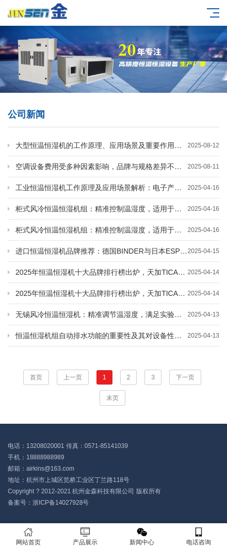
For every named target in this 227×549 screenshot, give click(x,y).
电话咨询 (198, 536)
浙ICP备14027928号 (61, 502)
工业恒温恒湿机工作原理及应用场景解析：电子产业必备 (117, 187)
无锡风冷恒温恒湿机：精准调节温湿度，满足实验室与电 (117, 314)
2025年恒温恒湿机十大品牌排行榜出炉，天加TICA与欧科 (117, 272)
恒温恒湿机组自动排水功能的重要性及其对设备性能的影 (117, 335)
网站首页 (28, 536)
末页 (112, 398)
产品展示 (85, 536)
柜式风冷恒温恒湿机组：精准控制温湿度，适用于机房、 (117, 208)
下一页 (185, 377)
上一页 (72, 377)
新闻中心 (141, 536)
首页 (36, 377)
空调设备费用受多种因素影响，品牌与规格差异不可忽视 (117, 166)
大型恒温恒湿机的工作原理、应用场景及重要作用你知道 (117, 145)
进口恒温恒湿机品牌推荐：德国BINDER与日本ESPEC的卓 (117, 251)
